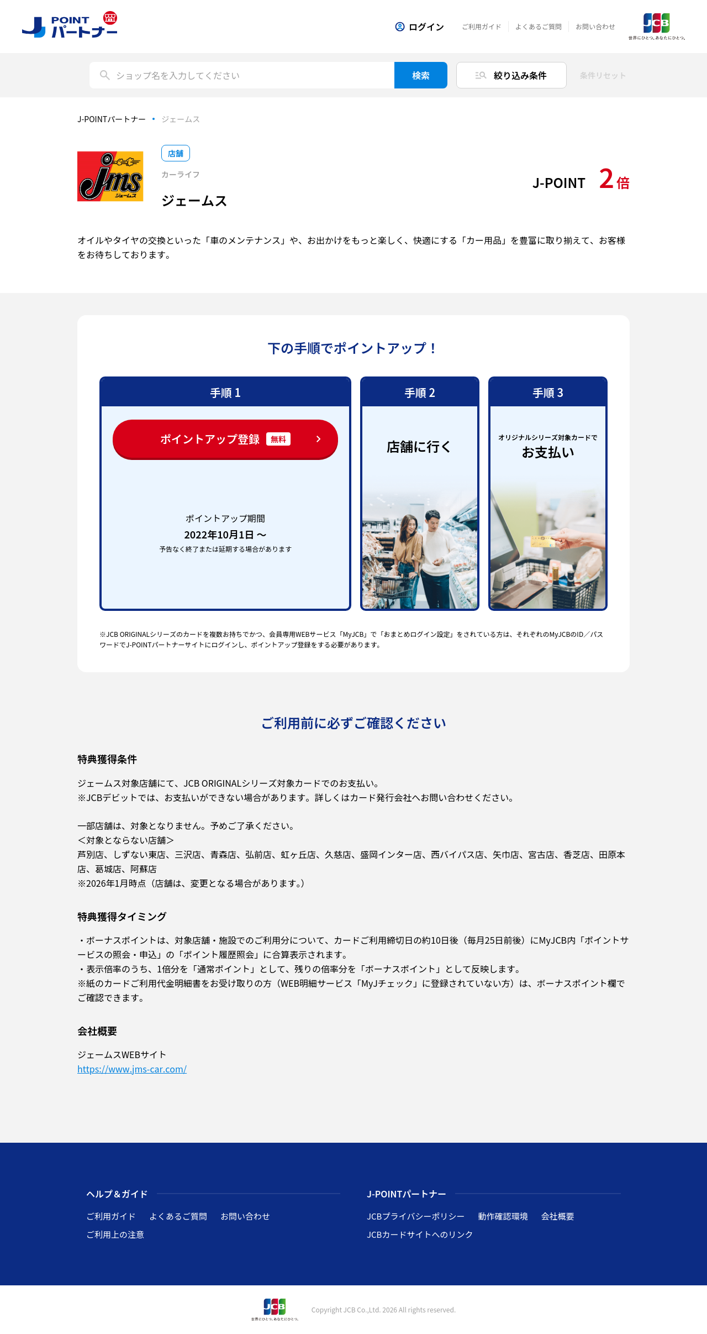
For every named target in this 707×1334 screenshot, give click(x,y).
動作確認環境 (502, 1216)
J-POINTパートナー (111, 119)
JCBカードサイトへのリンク (420, 1234)
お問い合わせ (595, 26)
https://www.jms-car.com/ (132, 1068)
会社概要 (557, 1216)
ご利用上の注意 (115, 1234)
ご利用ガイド (482, 26)
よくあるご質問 (538, 26)
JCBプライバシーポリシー (416, 1216)
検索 (421, 75)
